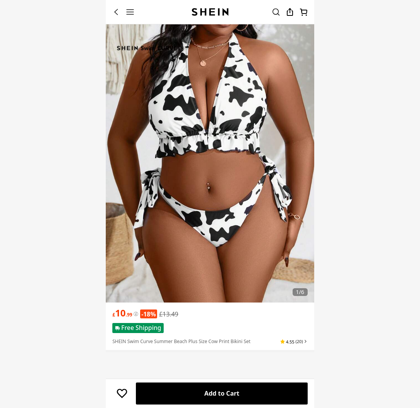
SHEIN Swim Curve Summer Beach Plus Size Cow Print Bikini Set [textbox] (181, 341)
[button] (295, 341)
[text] (122, 313)
